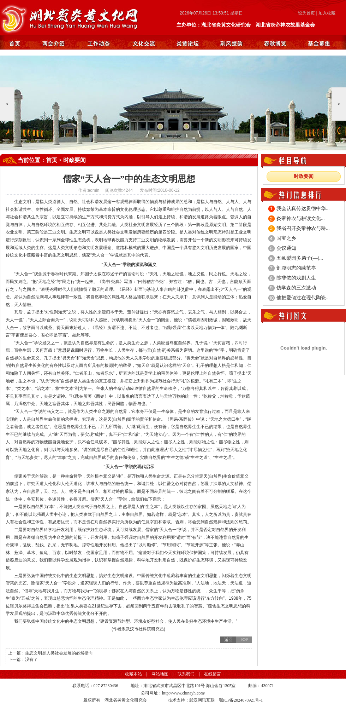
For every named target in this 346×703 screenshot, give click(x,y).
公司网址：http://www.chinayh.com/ (173, 693)
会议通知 (286, 248)
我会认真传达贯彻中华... (303, 208)
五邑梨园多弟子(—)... (299, 258)
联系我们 (186, 674)
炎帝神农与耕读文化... (300, 218)
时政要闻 (74, 160)
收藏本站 (133, 674)
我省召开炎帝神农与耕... (303, 228)
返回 (228, 639)
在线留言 (212, 674)
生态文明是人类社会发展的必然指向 (59, 653)
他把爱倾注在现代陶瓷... (303, 297)
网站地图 (159, 674)
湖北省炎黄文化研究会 (71, 17)
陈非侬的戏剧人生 (296, 278)
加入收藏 (326, 13)
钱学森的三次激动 (296, 287)
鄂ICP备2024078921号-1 (241, 700)
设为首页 (306, 13)
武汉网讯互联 (202, 700)
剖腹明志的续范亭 (296, 268)
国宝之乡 (286, 238)
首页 (51, 160)
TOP (244, 639)
